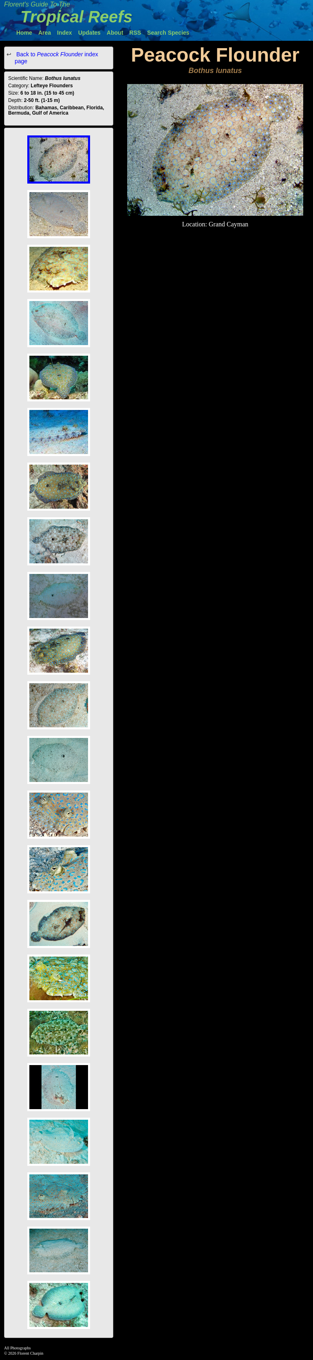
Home (24, 32)
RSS (135, 32)
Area (44, 32)
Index (64, 32)
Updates (89, 32)
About (115, 32)
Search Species (168, 32)
